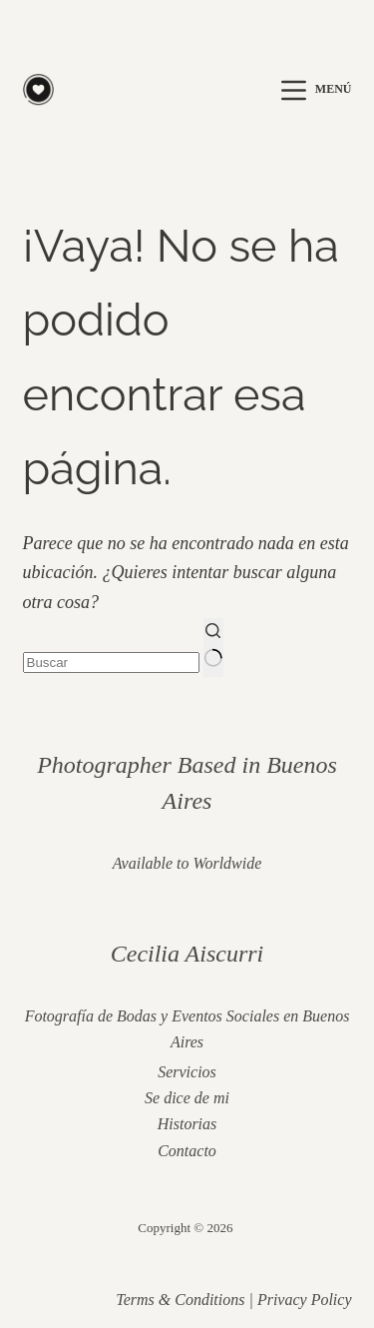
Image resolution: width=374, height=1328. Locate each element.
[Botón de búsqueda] (213, 647)
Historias (187, 1123)
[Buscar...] (111, 662)
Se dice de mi (187, 1097)
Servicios (187, 1071)
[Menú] (316, 90)
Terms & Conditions (180, 1299)
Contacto (187, 1150)
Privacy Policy (304, 1299)
